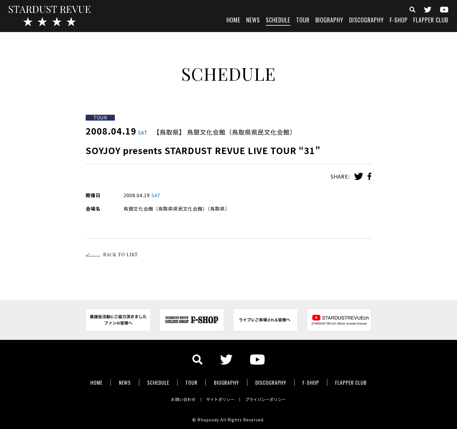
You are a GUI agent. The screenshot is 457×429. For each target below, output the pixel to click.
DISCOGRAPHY (366, 20)
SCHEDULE (278, 20)
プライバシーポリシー (267, 398)
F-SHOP (399, 20)
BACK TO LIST (120, 254)
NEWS (253, 20)
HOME (233, 20)
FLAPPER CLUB (430, 20)
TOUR (303, 20)
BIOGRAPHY (329, 20)
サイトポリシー (220, 398)
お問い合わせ (182, 398)
